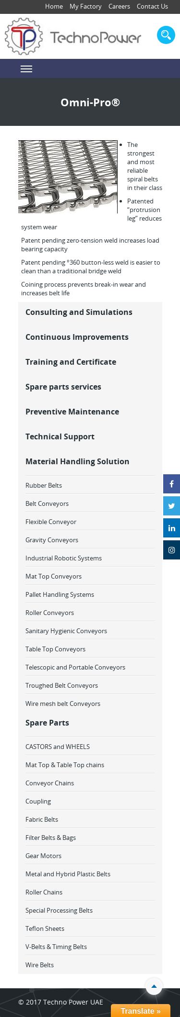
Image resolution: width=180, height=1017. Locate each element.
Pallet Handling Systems (59, 594)
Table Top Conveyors (55, 649)
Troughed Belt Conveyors (61, 685)
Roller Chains (43, 892)
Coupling (38, 801)
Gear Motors (43, 855)
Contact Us (152, 6)
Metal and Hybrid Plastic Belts (67, 874)
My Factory (86, 6)
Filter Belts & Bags (50, 837)
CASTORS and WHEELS (57, 746)
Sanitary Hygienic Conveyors (66, 630)
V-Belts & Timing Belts (56, 946)
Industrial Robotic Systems (63, 558)
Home (54, 6)
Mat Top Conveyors (53, 576)
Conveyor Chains (49, 783)
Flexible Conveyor (50, 521)
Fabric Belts (41, 819)
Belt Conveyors (47, 503)
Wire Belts (39, 965)
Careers (119, 6)
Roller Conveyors (49, 612)
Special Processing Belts (59, 910)
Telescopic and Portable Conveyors (75, 667)
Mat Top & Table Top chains (64, 764)
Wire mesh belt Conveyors (62, 703)
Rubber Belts (43, 485)
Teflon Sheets (44, 928)
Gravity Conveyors (51, 540)
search (166, 35)
